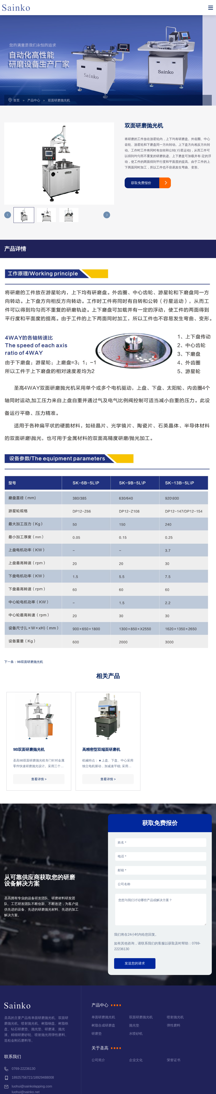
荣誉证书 (173, 1014)
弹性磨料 (173, 980)
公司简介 (98, 1014)
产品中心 (33, 54)
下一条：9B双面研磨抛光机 (23, 616)
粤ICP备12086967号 (91, 1086)
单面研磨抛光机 (103, 971)
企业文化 (136, 1014)
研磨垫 (97, 988)
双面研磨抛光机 (59, 54)
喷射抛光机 (175, 971)
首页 (16, 54)
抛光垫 (134, 980)
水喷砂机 (136, 988)
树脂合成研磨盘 (103, 980)
